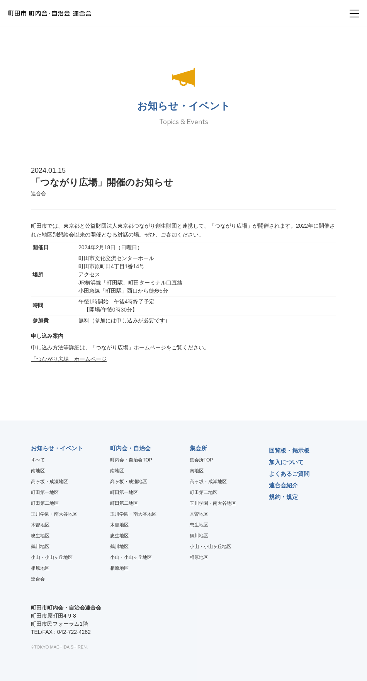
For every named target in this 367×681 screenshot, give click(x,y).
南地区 (38, 470)
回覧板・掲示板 (289, 450)
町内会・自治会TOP (131, 460)
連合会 (38, 579)
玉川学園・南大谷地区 (54, 514)
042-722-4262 (74, 632)
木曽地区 (40, 525)
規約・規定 (283, 497)
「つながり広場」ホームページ (69, 359)
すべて (38, 460)
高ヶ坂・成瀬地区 (49, 481)
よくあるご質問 (289, 473)
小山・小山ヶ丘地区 (52, 557)
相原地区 (40, 568)
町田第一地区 (45, 492)
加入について (286, 462)
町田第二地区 (45, 503)
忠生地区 (40, 535)
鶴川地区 (40, 546)
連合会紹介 (283, 485)
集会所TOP (201, 460)
